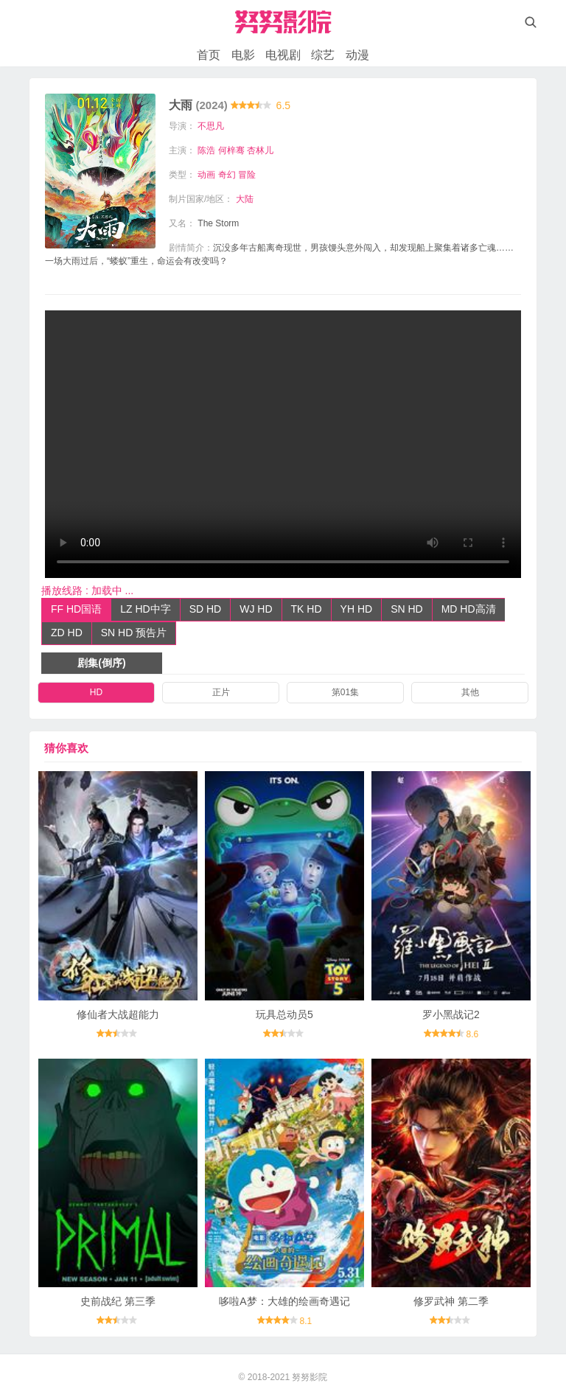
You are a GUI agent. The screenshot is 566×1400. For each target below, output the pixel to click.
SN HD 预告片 (134, 632)
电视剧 (283, 55)
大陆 (245, 199)
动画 (206, 175)
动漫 (357, 55)
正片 (221, 692)
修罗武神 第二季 (451, 1301)
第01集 (345, 692)
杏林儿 (260, 150)
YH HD (356, 609)
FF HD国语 (76, 609)
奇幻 (227, 175)
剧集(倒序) (101, 663)
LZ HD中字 (145, 609)
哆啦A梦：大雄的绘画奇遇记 (284, 1301)
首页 (208, 55)
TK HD (306, 609)
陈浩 (206, 150)
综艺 (323, 55)
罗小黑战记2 (451, 1014)
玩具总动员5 (284, 1014)
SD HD (205, 609)
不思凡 (211, 126)
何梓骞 (231, 150)
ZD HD (67, 632)
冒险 (247, 175)
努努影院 (309, 1377)
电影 (243, 55)
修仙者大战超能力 (118, 1014)
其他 (470, 692)
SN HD (407, 609)
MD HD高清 (468, 609)
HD (96, 692)
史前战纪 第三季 (118, 1301)
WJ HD (256, 609)
